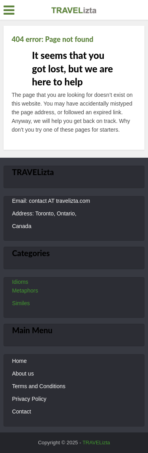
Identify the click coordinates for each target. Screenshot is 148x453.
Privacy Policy (29, 399)
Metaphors (25, 290)
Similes (21, 303)
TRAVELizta (96, 442)
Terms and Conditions (38, 386)
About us (23, 373)
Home (19, 361)
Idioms (20, 282)
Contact (21, 411)
